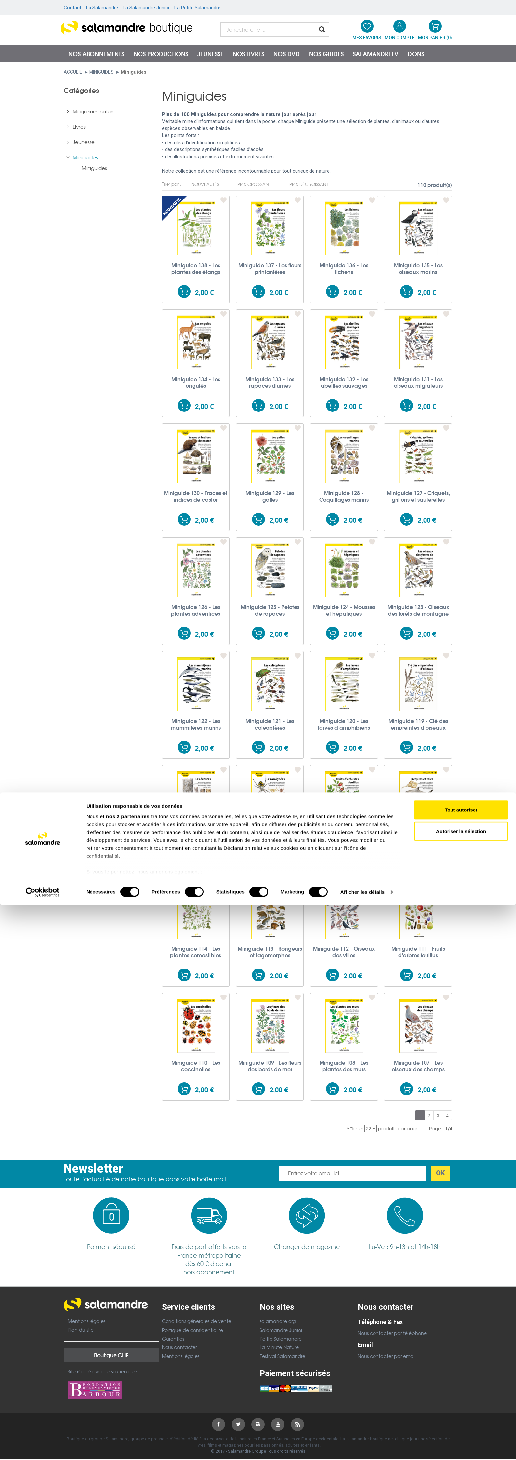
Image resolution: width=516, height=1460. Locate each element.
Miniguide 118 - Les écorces (195, 837)
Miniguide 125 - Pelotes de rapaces (270, 610)
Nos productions (161, 53)
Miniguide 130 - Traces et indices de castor (195, 496)
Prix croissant (254, 184)
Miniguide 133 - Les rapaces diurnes (269, 382)
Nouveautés (205, 184)
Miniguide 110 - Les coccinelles (195, 1065)
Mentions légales (86, 1321)
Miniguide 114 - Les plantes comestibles (195, 951)
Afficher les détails (362, 1447)
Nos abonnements (96, 53)
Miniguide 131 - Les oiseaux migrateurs (418, 382)
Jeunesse (210, 53)
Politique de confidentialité (192, 1330)
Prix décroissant (308, 184)
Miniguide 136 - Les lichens (344, 268)
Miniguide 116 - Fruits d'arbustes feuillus (344, 837)
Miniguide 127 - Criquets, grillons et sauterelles (418, 496)
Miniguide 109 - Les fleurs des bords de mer (269, 1065)
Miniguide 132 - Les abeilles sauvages (344, 382)
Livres (79, 130)
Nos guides (326, 53)
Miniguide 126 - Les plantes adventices (195, 610)
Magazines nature (94, 115)
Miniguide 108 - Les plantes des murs (344, 1065)
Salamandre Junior (281, 1330)
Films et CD (86, 187)
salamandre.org (278, 1321)
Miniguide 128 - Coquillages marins (344, 496)
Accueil (73, 72)
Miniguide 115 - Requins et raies (418, 837)
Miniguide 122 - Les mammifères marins (196, 723)
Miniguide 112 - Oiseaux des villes (344, 951)
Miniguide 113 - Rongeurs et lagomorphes (270, 951)
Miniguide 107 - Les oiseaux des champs (418, 1065)
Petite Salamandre (281, 1338)
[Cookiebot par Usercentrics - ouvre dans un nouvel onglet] (42, 1447)
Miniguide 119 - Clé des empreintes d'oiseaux (418, 723)
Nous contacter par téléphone (392, 1333)
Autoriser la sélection (461, 1386)
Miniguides (101, 72)
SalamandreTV (376, 53)
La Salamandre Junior (146, 8)
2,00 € (204, 292)
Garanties (173, 1338)
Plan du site (81, 1329)
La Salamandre (102, 8)
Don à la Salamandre (98, 217)
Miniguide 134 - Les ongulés (195, 382)
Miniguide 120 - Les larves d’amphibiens (344, 723)
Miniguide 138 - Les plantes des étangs (195, 268)
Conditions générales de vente (196, 1321)
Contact (72, 8)
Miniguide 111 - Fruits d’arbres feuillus (418, 951)
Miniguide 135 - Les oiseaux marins (418, 268)
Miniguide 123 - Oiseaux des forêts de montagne (418, 610)
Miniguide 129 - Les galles (269, 496)
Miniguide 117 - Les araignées (269, 837)
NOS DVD (286, 53)
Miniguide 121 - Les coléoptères (269, 723)
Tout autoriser (461, 1364)
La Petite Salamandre (197, 8)
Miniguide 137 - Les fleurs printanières (269, 268)
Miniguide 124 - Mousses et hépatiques (344, 610)
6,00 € (100, 282)
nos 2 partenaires (128, 1371)
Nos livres (248, 53)
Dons (416, 53)
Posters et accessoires (99, 202)
